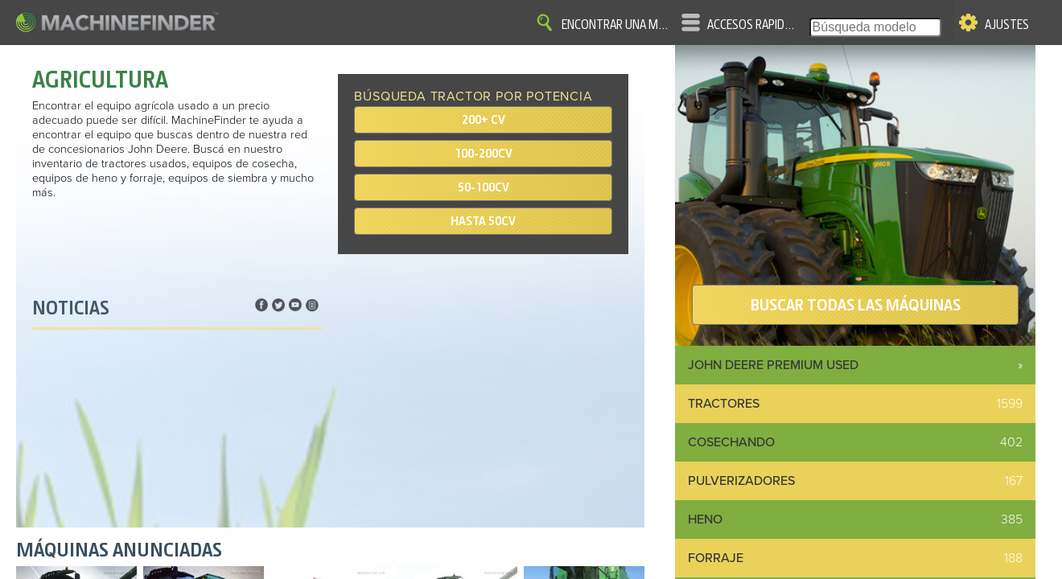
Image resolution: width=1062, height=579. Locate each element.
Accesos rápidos (751, 24)
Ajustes (1007, 24)
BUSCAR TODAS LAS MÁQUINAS (856, 304)
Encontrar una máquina (615, 24)
